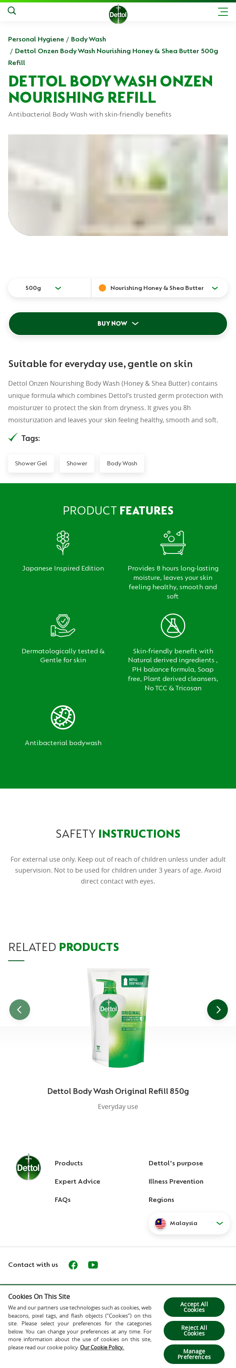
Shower (77, 463)
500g (33, 288)
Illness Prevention (176, 1181)
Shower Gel (31, 463)
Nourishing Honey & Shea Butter (157, 288)
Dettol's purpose (176, 1163)
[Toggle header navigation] (223, 12)
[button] (189, 1223)
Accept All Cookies (194, 1307)
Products (69, 1163)
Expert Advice (77, 1181)
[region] (118, 1326)
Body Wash (88, 39)
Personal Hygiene (36, 39)
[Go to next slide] (217, 1009)
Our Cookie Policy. (102, 1347)
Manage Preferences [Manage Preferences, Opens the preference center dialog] (194, 1354)
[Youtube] (93, 1265)
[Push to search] (12, 12)
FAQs (63, 1199)
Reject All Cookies (194, 1330)
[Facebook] (73, 1264)
